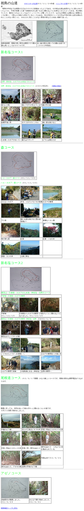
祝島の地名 (56, 86)
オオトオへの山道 (31, 3)
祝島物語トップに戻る (9, 508)
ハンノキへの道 (62, 3)
